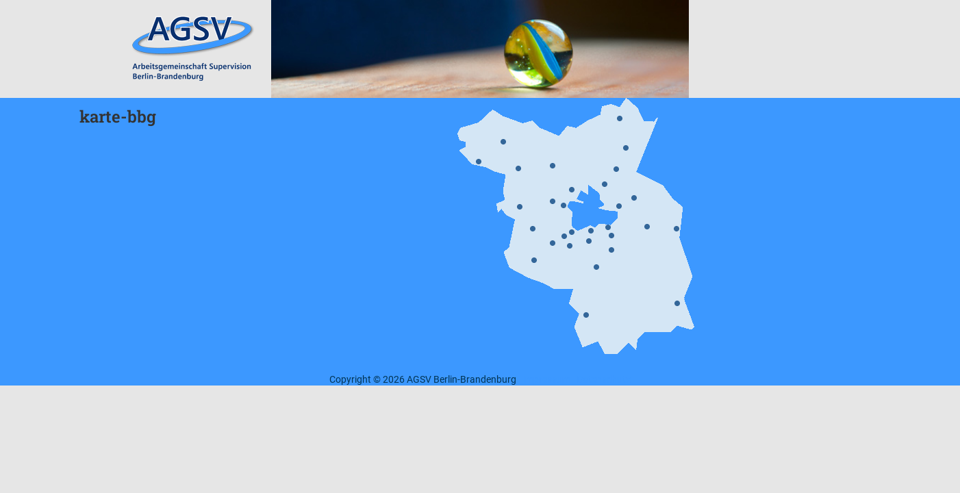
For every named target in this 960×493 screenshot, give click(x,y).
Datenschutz (604, 379)
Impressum (546, 379)
